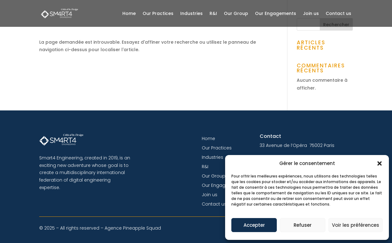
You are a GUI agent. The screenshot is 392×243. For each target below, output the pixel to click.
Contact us (338, 13)
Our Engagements (275, 13)
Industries (191, 13)
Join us (311, 13)
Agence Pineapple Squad (133, 228)
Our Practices (158, 13)
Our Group (236, 13)
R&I (213, 13)
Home (129, 13)
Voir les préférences (355, 225)
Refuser (303, 225)
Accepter (254, 225)
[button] (379, 163)
